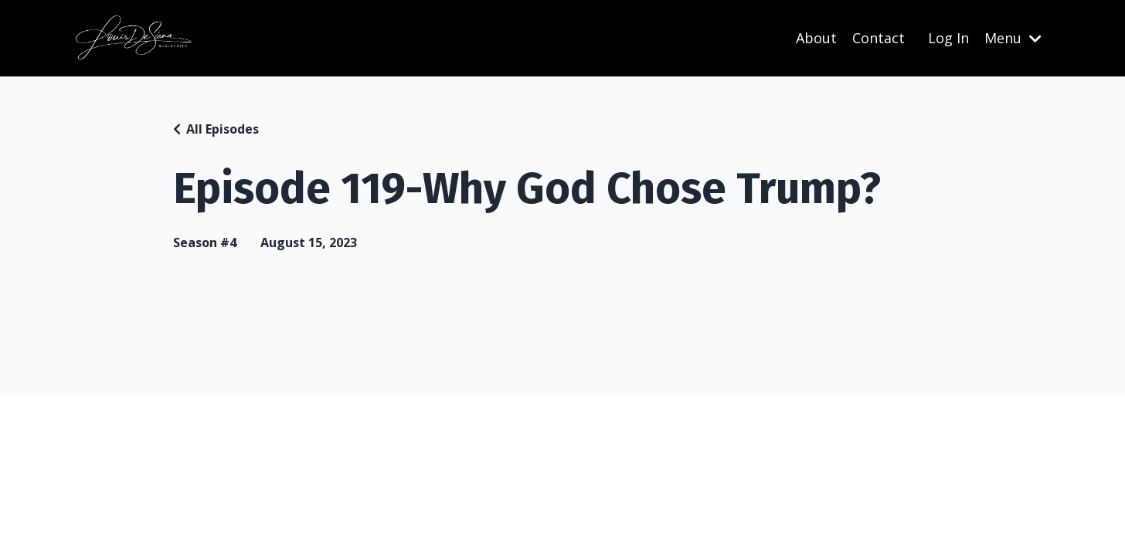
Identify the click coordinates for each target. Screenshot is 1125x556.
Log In (948, 38)
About (816, 38)
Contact (878, 38)
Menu (1013, 38)
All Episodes (222, 128)
